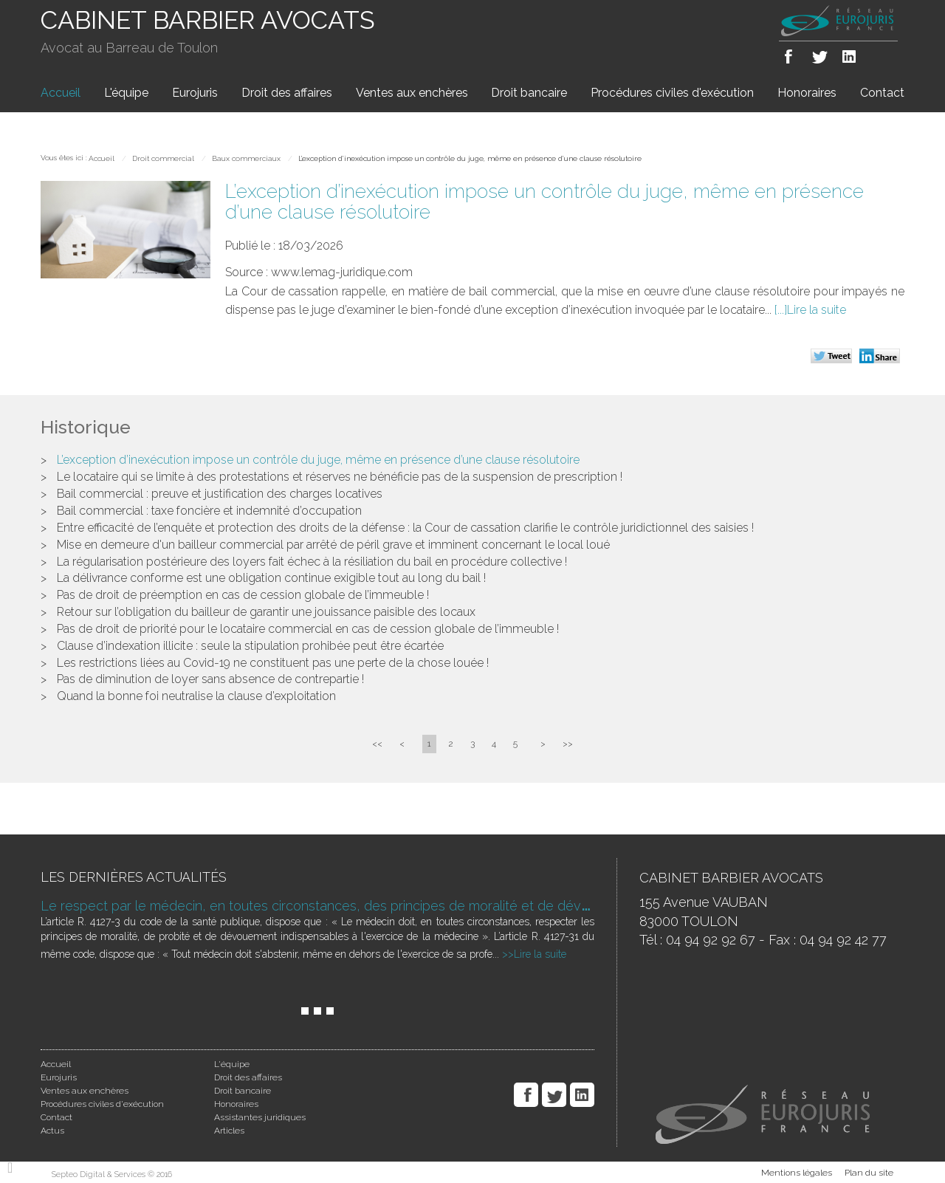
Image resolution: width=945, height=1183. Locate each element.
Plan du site (869, 1172)
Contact (882, 93)
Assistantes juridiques (260, 1117)
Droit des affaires (286, 93)
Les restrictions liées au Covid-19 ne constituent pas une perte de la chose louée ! (273, 663)
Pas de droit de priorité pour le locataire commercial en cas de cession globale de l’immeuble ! (308, 629)
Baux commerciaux (246, 158)
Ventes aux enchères (412, 93)
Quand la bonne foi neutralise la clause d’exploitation (196, 696)
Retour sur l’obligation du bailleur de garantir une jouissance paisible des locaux (266, 612)
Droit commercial (163, 158)
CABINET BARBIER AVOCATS (208, 20)
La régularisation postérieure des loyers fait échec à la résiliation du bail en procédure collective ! (312, 562)
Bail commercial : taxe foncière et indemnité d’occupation (209, 511)
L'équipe (126, 93)
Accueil (60, 93)
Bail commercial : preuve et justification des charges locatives (219, 494)
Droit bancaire (529, 93)
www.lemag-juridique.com (342, 272)
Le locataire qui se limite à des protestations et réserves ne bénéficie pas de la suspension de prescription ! (339, 477)
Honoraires (806, 93)
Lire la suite (816, 310)
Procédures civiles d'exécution (672, 93)
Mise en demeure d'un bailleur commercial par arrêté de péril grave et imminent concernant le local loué (333, 545)
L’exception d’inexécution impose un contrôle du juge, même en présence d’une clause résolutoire (470, 158)
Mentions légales (796, 1172)
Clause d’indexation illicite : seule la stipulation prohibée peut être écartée (250, 646)
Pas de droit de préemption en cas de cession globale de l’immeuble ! (243, 595)
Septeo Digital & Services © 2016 (112, 1174)
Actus (52, 1130)
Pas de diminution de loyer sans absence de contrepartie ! (210, 679)
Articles (229, 1130)
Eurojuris (195, 93)
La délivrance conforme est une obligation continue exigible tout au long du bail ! (271, 578)
